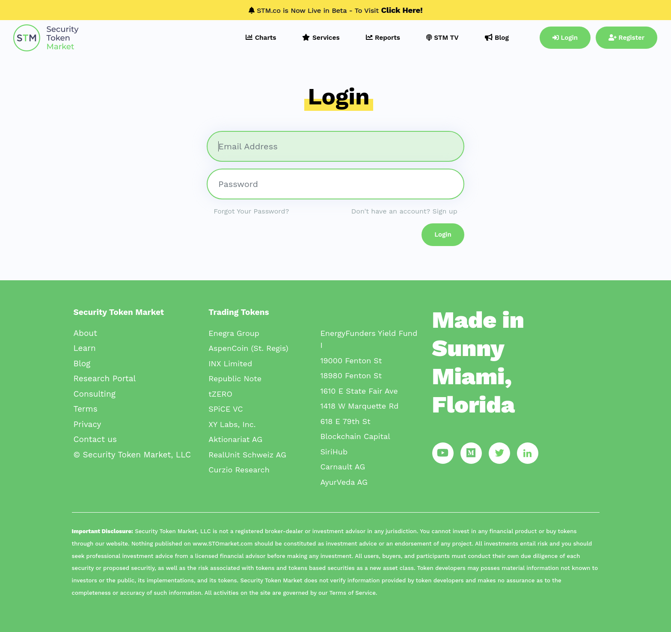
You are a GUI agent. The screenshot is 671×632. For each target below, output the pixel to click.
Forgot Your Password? (251, 211)
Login (565, 38)
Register (626, 38)
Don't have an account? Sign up (404, 211)
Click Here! (402, 10)
